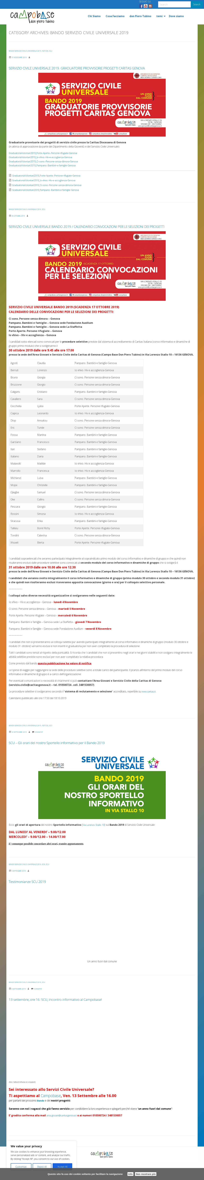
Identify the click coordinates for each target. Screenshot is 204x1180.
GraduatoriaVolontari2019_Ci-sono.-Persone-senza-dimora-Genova (47, 170)
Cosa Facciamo (115, 16)
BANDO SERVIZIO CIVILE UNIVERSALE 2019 (28, 50)
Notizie (51, 50)
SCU (58, 50)
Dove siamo (176, 16)
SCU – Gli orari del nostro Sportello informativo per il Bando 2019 (102, 759)
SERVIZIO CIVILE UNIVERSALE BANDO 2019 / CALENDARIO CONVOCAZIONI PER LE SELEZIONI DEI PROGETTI (92, 239)
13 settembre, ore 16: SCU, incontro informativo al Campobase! (98, 1016)
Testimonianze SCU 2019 (44, 898)
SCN (50, 882)
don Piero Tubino (140, 16)
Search (196, 4)
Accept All (62, 1166)
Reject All (42, 1166)
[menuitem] (94, 16)
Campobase (51, 1113)
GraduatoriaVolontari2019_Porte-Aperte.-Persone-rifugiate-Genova (47, 162)
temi (159, 16)
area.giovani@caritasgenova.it (63, 1133)
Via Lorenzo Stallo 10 (95, 842)
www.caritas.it (149, 709)
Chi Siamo (94, 16)
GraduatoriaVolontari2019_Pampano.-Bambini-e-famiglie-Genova (45, 174)
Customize (20, 1166)
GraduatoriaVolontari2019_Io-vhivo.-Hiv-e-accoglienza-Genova (44, 166)
